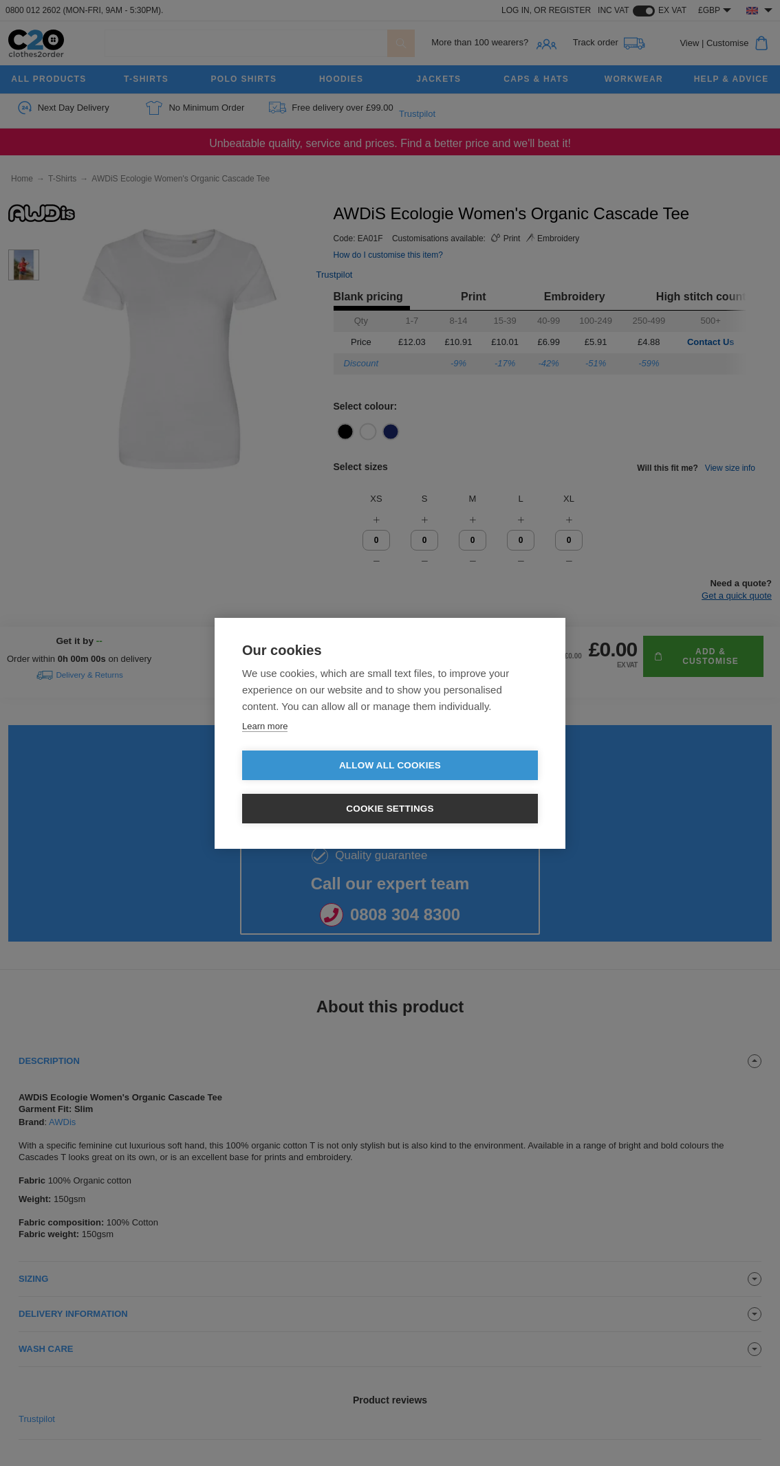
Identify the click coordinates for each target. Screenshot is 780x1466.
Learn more (265, 747)
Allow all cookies (311, 787)
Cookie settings (469, 787)
